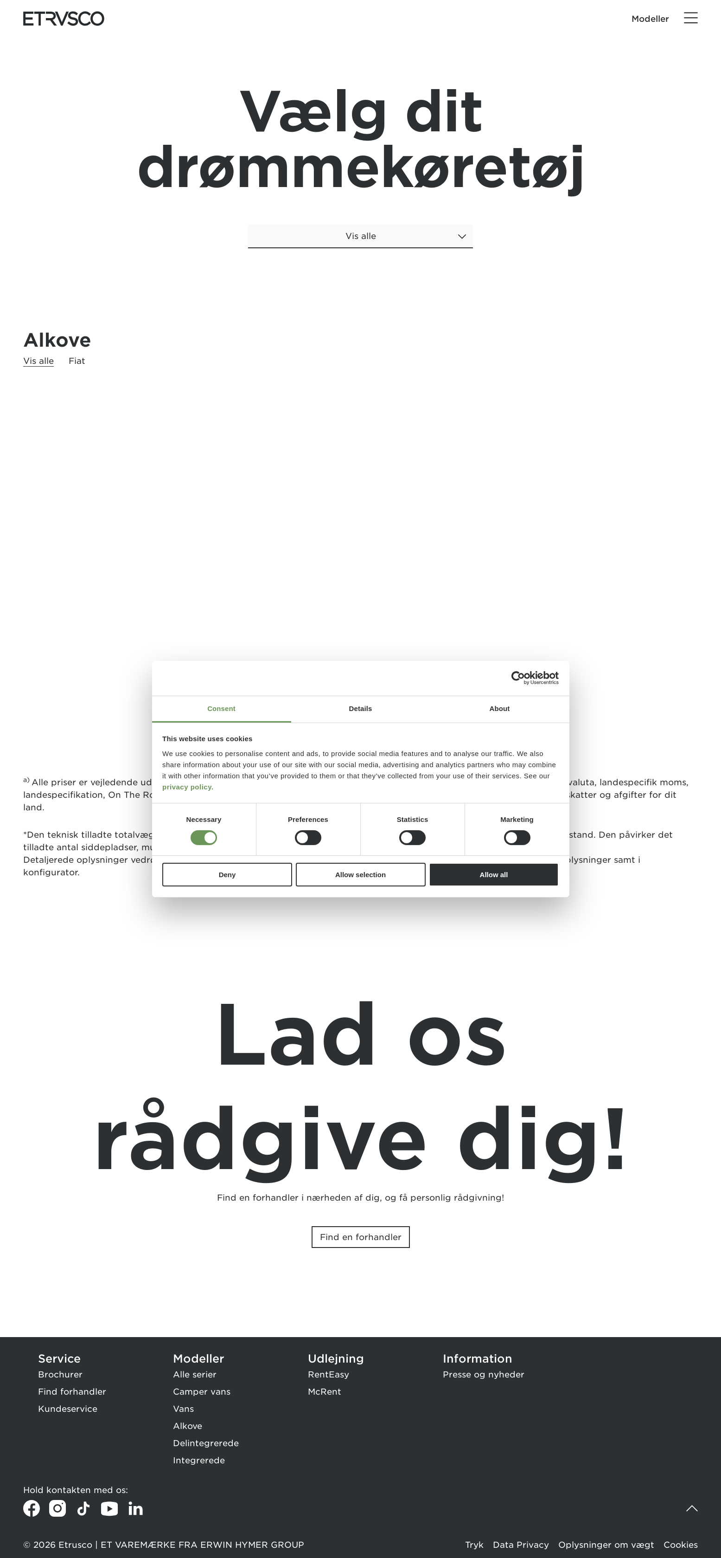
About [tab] (500, 708)
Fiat (77, 361)
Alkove (187, 1426)
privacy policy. (188, 786)
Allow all (494, 875)
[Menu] (691, 18)
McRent (324, 1391)
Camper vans (201, 1391)
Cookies (681, 1545)
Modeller (650, 19)
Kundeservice (67, 1409)
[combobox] (360, 243)
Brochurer (60, 1374)
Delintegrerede (206, 1443)
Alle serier (195, 1374)
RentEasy (328, 1374)
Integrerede (199, 1460)
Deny (227, 875)
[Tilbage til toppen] (690, 1508)
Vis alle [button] (360, 236)
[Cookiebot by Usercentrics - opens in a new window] (518, 678)
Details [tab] (360, 708)
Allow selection (360, 875)
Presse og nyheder (483, 1374)
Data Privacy (521, 1545)
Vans (183, 1409)
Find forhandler (72, 1391)
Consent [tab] (221, 708)
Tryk (474, 1545)
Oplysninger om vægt (606, 1545)
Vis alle (38, 361)
